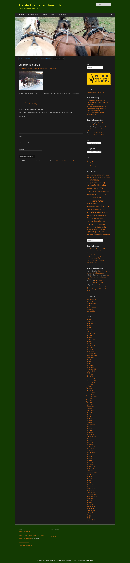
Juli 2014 (89, 456)
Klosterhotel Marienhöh (25, 538)
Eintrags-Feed (91, 162)
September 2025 (92, 323)
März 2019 (90, 391)
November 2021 (92, 353)
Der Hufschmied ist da (93, 111)
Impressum (54, 536)
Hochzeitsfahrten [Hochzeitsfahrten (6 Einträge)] (92, 203)
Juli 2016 (89, 429)
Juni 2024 (89, 337)
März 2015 (90, 444)
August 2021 (90, 357)
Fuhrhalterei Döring (24, 542)
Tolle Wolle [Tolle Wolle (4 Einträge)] (102, 232)
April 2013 (90, 484)
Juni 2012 (89, 502)
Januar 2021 (90, 367)
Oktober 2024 (91, 333)
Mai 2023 (89, 343)
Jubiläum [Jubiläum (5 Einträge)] (89, 209)
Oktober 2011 (91, 512)
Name (21, 136)
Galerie (52, 15)
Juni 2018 (89, 401)
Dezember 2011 (91, 510)
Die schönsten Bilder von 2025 (96, 101)
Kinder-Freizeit (91, 307)
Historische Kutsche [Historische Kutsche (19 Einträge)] (96, 200)
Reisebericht (90, 309)
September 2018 (92, 397)
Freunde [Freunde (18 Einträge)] (91, 191)
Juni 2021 (89, 361)
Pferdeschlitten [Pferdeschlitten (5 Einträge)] (99, 218)
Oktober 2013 (91, 474)
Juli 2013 (89, 478)
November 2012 (92, 494)
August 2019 (90, 385)
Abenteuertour (91, 299)
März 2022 (90, 349)
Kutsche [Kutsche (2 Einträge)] (103, 209)
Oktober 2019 (91, 383)
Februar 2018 (91, 407)
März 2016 (90, 432)
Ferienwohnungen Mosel (25, 545)
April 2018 (90, 405)
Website (21, 149)
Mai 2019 (89, 389)
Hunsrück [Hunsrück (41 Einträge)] (105, 206)
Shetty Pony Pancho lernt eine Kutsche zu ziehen (98, 129)
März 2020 (90, 377)
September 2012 (92, 496)
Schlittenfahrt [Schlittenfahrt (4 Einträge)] (100, 229)
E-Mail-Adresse (24, 143)
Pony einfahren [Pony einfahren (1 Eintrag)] (102, 224)
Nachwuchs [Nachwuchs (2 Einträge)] (103, 215)
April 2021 (90, 365)
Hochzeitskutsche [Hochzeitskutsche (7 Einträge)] (93, 207)
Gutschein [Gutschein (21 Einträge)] (96, 197)
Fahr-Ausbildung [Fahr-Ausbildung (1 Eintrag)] (106, 177)
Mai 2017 (89, 417)
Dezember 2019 (91, 379)
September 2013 (92, 476)
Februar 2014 (91, 466)
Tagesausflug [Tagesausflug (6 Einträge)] (91, 232)
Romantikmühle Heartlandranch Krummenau (31, 535)
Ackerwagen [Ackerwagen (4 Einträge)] (90, 177)
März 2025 (90, 329)
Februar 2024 (91, 339)
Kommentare (62, 15)
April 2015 (90, 442)
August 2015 (90, 438)
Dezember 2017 (91, 409)
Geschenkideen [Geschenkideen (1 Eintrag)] (100, 194)
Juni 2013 (89, 480)
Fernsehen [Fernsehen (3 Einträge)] (90, 188)
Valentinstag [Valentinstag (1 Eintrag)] (89, 234)
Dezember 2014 (91, 450)
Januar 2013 (90, 490)
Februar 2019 (91, 393)
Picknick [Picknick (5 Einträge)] (104, 221)
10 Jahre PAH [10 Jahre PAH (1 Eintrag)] (89, 175)
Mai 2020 (89, 373)
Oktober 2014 (91, 452)
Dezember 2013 (91, 470)
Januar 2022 (90, 351)
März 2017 (90, 419)
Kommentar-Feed (92, 164)
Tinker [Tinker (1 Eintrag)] (97, 232)
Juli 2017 (89, 413)
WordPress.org (91, 166)
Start (21, 59)
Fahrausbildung (91, 303)
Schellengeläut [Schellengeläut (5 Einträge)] (91, 229)
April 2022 (90, 347)
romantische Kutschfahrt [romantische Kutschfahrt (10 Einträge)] (97, 227)
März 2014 (90, 464)
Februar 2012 (91, 506)
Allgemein (28, 59)
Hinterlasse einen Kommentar (47, 68)
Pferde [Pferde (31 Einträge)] (90, 218)
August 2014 (90, 454)
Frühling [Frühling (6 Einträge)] (98, 191)
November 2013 (92, 472)
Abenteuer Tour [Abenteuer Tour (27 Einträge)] (100, 174)
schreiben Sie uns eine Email (95, 92)
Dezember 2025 (91, 321)
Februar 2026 (91, 319)
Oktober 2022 (91, 345)
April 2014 (90, 462)
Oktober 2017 (91, 411)
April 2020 (90, 375)
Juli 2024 (89, 335)
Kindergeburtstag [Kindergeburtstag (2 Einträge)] (97, 209)
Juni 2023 (89, 341)
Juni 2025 (89, 325)
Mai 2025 (89, 327)
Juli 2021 (89, 359)
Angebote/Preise (33, 15)
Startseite (22, 15)
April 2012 (90, 504)
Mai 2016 (89, 430)
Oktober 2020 (91, 371)
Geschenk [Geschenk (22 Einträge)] (91, 194)
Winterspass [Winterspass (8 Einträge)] (105, 234)
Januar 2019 (90, 395)
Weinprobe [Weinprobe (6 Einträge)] (96, 234)
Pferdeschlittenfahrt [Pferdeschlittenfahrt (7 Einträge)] (94, 221)
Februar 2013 (91, 488)
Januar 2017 (90, 421)
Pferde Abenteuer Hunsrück (40, 5)
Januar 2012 (90, 508)
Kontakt (44, 15)
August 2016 (90, 427)
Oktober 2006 (91, 520)
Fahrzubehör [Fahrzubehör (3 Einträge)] (90, 185)
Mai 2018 (89, 403)
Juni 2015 (89, 440)
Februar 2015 (91, 446)
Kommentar (23, 116)
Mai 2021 (89, 363)
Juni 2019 (89, 387)
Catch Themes (89, 560)
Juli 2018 (89, 399)
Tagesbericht (91, 311)
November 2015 (92, 436)
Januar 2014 (90, 468)
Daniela (35, 68)
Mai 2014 (89, 460)
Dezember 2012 (91, 492)
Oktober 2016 (91, 425)
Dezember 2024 (91, 331)
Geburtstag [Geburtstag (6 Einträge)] (105, 191)
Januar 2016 (90, 434)
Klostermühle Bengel (24, 531)
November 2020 (92, 369)
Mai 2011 (89, 518)
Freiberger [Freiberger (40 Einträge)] (98, 188)
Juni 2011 (89, 516)
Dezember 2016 (91, 423)
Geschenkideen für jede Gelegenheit (42, 59)
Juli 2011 (89, 514)
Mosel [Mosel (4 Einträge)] (98, 215)
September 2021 (92, 355)
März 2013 (90, 486)
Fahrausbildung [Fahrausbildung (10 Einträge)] (93, 180)
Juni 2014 (89, 458)
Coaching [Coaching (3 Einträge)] (100, 177)
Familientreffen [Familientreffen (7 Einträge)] (100, 185)
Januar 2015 (90, 448)
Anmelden (90, 160)
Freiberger (90, 305)
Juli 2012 (89, 500)
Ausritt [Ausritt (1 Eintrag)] (95, 177)
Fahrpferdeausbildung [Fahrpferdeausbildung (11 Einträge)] (96, 182)
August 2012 (90, 498)
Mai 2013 (89, 482)
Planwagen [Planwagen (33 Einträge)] (92, 224)
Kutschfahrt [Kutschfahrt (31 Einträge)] (93, 212)
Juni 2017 (89, 415)
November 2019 (92, 381)
